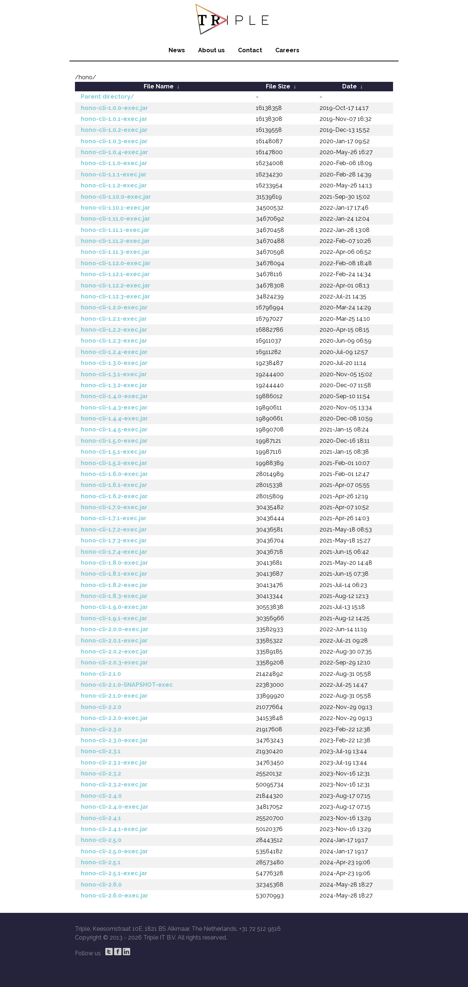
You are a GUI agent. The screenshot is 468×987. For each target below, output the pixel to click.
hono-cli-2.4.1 (101, 818)
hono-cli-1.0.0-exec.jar (114, 107)
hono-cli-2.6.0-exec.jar (114, 895)
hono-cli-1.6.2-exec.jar (114, 496)
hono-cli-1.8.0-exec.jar (114, 562)
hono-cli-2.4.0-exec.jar (114, 806)
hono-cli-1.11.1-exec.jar (115, 229)
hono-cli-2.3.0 (101, 729)
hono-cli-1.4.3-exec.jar (114, 407)
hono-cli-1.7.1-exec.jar (114, 518)
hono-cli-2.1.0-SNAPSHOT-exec (127, 684)
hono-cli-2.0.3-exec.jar (114, 662)
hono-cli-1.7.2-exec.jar (114, 529)
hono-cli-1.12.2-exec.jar (115, 285)
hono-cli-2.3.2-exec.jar (114, 784)
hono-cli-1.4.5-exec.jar (114, 429)
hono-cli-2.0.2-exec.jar (114, 651)
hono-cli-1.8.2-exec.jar (114, 585)
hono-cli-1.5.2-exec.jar (114, 463)
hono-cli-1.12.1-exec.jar (115, 274)
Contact (250, 50)
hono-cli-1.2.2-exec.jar (114, 329)
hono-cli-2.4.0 (101, 795)
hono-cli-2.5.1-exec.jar (114, 873)
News (177, 50)
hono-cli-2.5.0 (101, 840)
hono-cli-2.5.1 (101, 862)
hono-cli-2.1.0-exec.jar (114, 695)
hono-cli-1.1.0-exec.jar (114, 163)
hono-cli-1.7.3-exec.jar (114, 540)
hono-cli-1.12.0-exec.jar (116, 263)
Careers (287, 50)
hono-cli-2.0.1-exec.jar (114, 640)
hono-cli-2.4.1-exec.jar (114, 829)
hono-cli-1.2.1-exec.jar (114, 318)
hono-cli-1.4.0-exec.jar (114, 396)
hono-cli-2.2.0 (101, 707)
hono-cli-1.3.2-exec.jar (114, 385)
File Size (278, 86)
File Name (159, 86)
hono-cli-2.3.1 (101, 751)
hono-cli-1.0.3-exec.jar (114, 141)
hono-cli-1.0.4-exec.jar (114, 152)
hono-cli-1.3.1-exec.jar (114, 374)
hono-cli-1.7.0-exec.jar (114, 507)
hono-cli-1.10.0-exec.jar (116, 196)
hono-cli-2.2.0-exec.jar (114, 717)
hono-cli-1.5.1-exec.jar (114, 451)
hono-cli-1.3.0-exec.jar (114, 362)
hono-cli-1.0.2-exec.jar (114, 129)
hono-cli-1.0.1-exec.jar (114, 118)
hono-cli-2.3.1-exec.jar (114, 762)
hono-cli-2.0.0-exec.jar (114, 629)
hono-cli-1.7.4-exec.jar (114, 551)
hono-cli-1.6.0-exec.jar (114, 473)
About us (211, 50)
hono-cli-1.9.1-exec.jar (114, 618)
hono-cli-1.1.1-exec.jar (114, 174)
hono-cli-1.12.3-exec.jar (115, 296)
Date (349, 86)
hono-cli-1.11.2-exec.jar (115, 240)
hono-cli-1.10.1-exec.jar (115, 207)
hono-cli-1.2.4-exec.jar (114, 351)
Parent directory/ (107, 96)
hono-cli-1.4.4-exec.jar (114, 418)
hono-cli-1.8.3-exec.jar (114, 595)
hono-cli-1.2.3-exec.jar (114, 340)
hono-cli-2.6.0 (101, 884)
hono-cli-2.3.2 (101, 773)
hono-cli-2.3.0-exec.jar (114, 740)
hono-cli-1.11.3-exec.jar (115, 251)
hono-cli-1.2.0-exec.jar (114, 307)
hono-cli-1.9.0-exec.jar (114, 606)
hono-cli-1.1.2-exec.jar (114, 185)
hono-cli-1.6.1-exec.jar (114, 484)
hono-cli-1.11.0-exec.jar (115, 218)
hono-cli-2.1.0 (101, 673)
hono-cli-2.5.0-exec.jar (114, 851)
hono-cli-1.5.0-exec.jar (114, 440)
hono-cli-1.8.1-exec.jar (114, 573)
